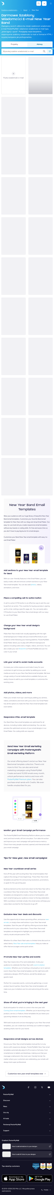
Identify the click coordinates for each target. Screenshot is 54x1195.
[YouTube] (49, 1087)
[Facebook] (28, 1087)
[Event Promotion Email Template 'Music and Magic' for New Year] (13, 476)
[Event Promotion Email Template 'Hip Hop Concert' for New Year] (40, 196)
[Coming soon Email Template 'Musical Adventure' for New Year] (40, 155)
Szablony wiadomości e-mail (10, 10)
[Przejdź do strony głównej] (2, 3)
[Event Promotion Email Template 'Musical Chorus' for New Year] (40, 316)
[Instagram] (35, 1087)
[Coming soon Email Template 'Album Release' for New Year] (40, 115)
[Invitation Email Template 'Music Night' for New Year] (40, 436)
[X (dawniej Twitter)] (42, 1087)
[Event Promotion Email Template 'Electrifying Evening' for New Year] (13, 396)
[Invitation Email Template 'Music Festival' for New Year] (13, 356)
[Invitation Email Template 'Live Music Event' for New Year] (13, 316)
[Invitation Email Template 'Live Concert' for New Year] (40, 276)
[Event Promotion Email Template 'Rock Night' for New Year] (40, 236)
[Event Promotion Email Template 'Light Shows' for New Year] (13, 236)
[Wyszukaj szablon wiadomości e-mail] (23, 51)
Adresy (40, 44)
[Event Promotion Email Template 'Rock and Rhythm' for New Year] (40, 396)
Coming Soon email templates (14, 1011)
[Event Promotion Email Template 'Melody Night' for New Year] (13, 115)
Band (25, 10)
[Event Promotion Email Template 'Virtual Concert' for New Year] (13, 196)
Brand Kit (22, 649)
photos (33, 585)
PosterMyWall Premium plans (19, 779)
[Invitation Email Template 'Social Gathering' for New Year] (40, 356)
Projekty (14, 44)
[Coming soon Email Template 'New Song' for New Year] (40, 75)
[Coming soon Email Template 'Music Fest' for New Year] (13, 155)
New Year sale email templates (24, 944)
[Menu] (50, 3)
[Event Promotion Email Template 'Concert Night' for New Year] (40, 476)
